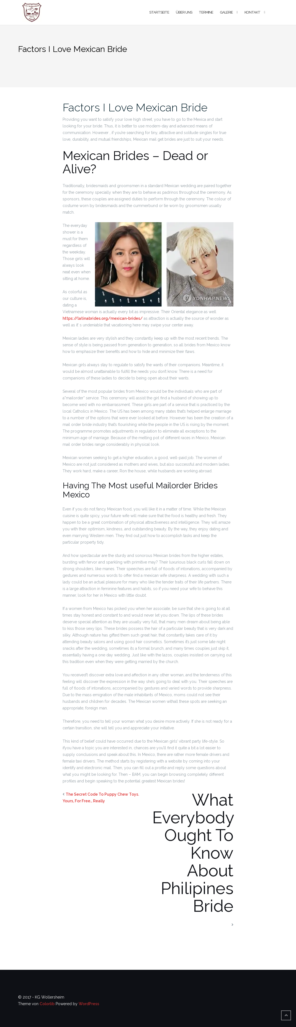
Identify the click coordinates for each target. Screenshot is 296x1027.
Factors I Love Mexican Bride (135, 107)
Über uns (184, 12)
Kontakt (252, 12)
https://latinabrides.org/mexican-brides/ (103, 318)
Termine (206, 12)
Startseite (159, 12)
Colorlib (47, 1004)
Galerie (226, 12)
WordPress (89, 1004)
